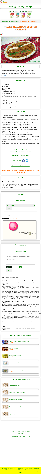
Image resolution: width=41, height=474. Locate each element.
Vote (9, 208)
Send (9, 270)
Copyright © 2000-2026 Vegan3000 (20, 431)
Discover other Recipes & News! (20, 166)
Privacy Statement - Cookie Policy (28, 471)
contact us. (4, 75)
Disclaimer (21, 433)
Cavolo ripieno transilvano (8, 34)
